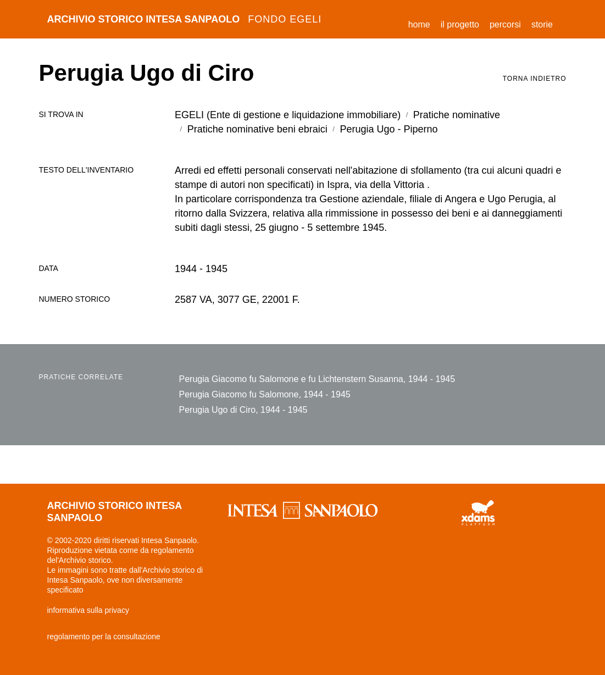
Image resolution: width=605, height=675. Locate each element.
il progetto (460, 24)
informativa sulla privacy (88, 610)
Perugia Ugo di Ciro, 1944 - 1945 (243, 409)
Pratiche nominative (456, 114)
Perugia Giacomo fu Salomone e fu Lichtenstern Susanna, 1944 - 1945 (317, 379)
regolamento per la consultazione (103, 636)
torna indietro (535, 78)
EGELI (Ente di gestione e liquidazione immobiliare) (288, 114)
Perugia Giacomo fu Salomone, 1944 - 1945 (265, 394)
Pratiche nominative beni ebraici (257, 129)
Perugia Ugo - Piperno (388, 129)
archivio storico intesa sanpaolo (184, 19)
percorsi (505, 24)
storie (542, 24)
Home (422, 22)
